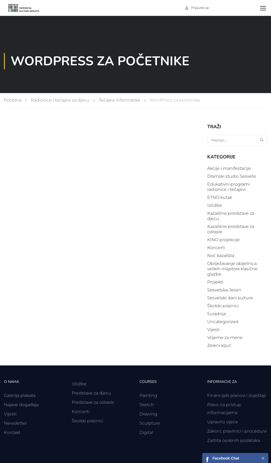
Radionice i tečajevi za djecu (60, 100)
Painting (148, 395)
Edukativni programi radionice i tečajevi (228, 187)
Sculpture (149, 423)
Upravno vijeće (222, 421)
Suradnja (216, 313)
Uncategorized (222, 321)
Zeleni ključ (219, 345)
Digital (146, 432)
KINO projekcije (223, 239)
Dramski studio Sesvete (231, 176)
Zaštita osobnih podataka (233, 440)
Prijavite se (200, 8)
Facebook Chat (226, 458)
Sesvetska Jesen (224, 289)
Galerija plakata (19, 395)
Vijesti (213, 329)
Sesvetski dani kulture (230, 297)
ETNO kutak (219, 197)
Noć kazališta (220, 255)
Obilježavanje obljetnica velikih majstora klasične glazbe (232, 269)
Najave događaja (21, 404)
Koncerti (216, 247)
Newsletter (15, 423)
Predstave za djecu (91, 393)
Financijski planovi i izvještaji (236, 395)
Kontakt (12, 432)
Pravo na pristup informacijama (224, 408)
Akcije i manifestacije (229, 168)
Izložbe (214, 205)
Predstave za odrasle (93, 402)
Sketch (146, 404)
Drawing (148, 413)
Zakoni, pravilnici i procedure (237, 431)
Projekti (215, 282)
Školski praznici (223, 305)
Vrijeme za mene (225, 337)
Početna (12, 100)
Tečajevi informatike (119, 100)
